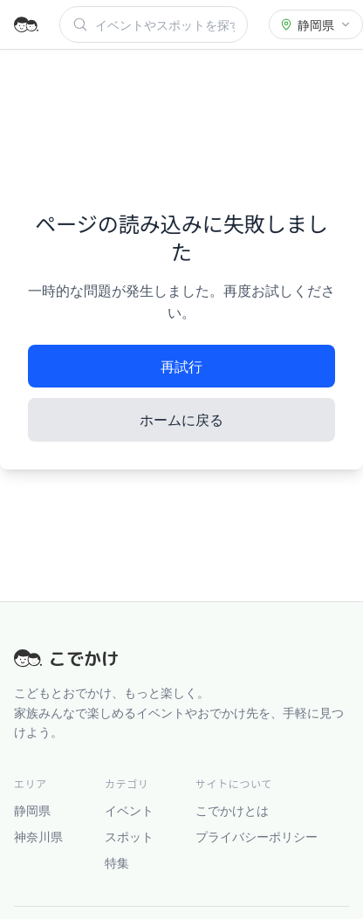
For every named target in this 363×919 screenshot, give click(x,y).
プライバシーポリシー (256, 836)
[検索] (165, 24)
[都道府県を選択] (316, 24)
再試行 (181, 365)
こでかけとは (232, 810)
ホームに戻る (181, 418)
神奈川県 (38, 836)
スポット (129, 836)
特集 (117, 862)
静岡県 (32, 810)
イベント (129, 810)
